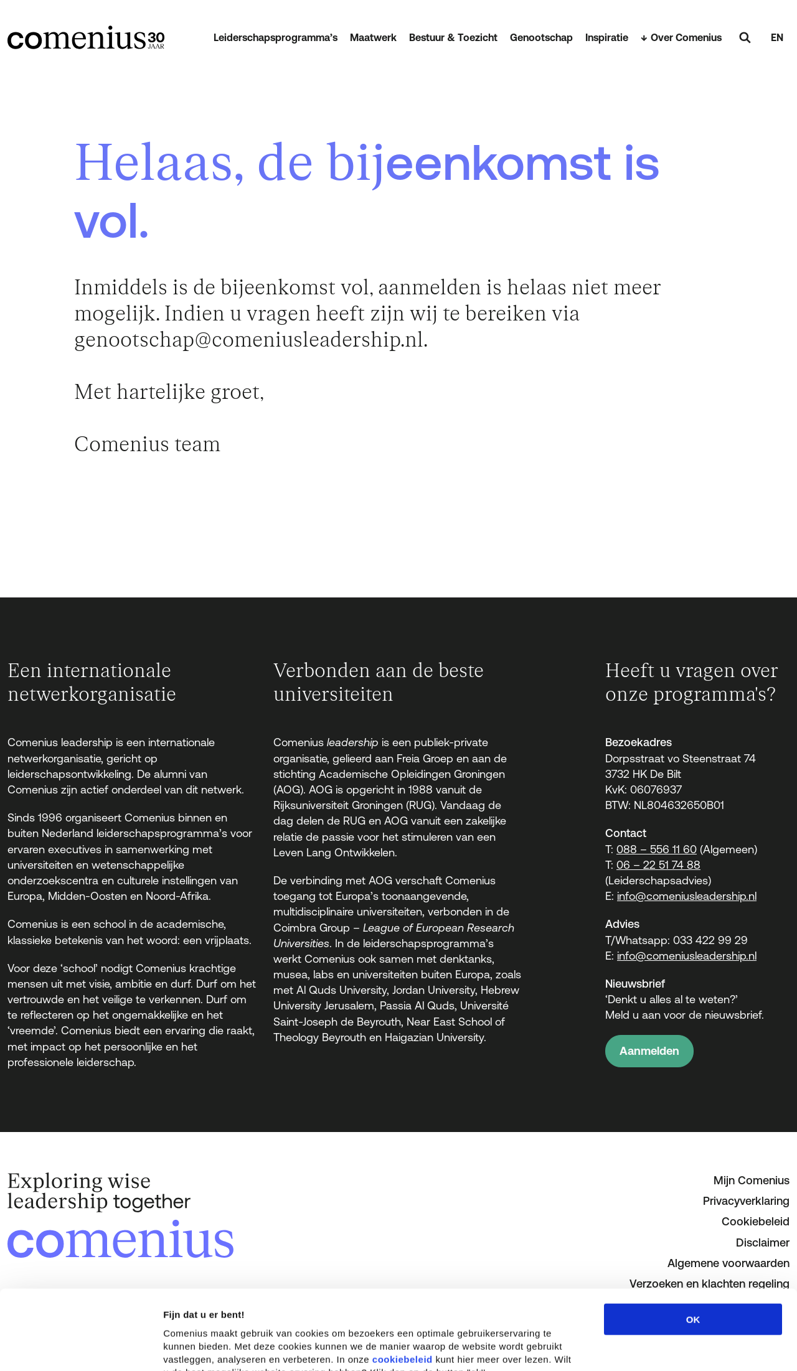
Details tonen (672, 1346)
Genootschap (541, 37)
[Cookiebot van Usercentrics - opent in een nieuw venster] (80, 1346)
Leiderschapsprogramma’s (275, 37)
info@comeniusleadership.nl (687, 895)
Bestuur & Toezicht (453, 37)
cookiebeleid (402, 1284)
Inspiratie (606, 37)
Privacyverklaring (746, 1200)
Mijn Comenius (752, 1180)
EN (777, 37)
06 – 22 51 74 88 (658, 864)
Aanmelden (649, 1050)
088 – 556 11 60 (656, 849)
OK (693, 1244)
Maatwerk (373, 37)
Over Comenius (686, 37)
